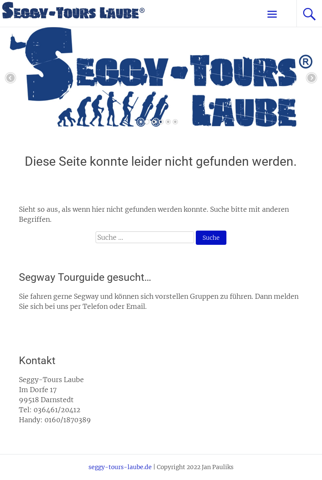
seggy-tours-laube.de (120, 467)
